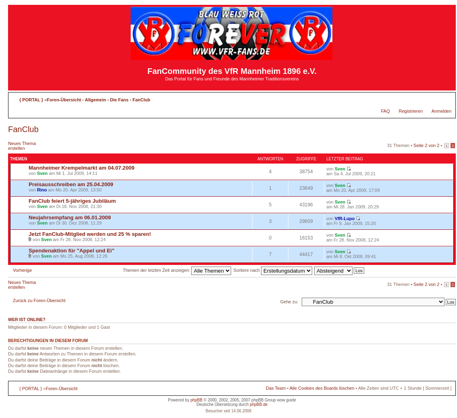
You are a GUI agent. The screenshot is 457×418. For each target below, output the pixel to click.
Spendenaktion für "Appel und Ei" (72, 251)
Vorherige (22, 270)
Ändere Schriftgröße (445, 98)
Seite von (426, 145)
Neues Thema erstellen (27, 146)
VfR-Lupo (345, 218)
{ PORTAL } (31, 99)
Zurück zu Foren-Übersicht (39, 300)
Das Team (276, 388)
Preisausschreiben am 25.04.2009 (71, 184)
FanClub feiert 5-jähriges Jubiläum (72, 201)
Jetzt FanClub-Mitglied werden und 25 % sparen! (90, 234)
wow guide (286, 400)
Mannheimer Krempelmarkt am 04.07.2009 (81, 168)
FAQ (385, 111)
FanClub (141, 99)
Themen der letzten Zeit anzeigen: (177, 270)
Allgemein (95, 99)
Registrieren (410, 111)
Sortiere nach (273, 270)
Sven (42, 173)
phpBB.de (258, 404)
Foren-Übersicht (64, 99)
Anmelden (442, 111)
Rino (42, 189)
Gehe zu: (289, 301)
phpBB (196, 400)
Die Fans (119, 99)
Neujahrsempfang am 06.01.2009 (70, 217)
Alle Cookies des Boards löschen (322, 388)
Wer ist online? (27, 319)
